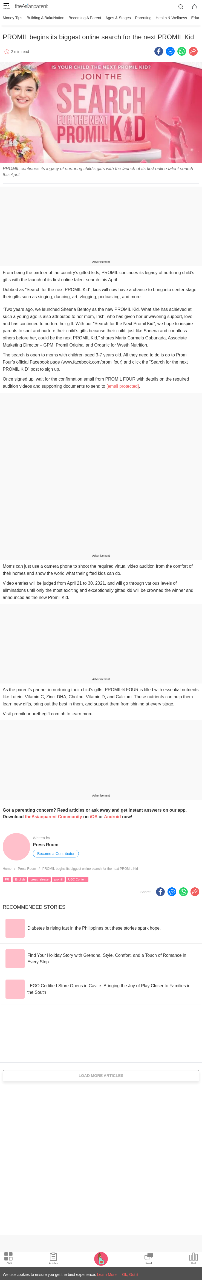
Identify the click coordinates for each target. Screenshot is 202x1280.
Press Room (45, 844)
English (20, 878)
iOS (93, 816)
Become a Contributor (55, 853)
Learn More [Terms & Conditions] (107, 1274)
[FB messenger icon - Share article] (170, 50)
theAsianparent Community (53, 816)
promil (58, 878)
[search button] (180, 6)
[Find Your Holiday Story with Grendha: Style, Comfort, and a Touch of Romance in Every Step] (101, 958)
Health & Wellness (170, 18)
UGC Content (77, 878)
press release (39, 878)
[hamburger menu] (6, 7)
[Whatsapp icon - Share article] (181, 50)
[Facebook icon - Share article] (158, 50)
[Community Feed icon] (148, 1259)
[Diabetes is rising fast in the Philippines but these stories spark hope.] (83, 927)
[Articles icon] (53, 1259)
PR (7, 878)
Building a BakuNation (45, 18)
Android (112, 816)
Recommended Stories (34, 906)
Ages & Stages (117, 18)
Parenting (142, 18)
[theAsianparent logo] (31, 7)
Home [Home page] (7, 868)
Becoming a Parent (84, 18)
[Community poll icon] (193, 1259)
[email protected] (122, 386)
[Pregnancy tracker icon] (101, 1259)
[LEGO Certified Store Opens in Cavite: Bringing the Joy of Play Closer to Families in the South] (101, 988)
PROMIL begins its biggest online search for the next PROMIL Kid (90, 868)
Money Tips (12, 18)
